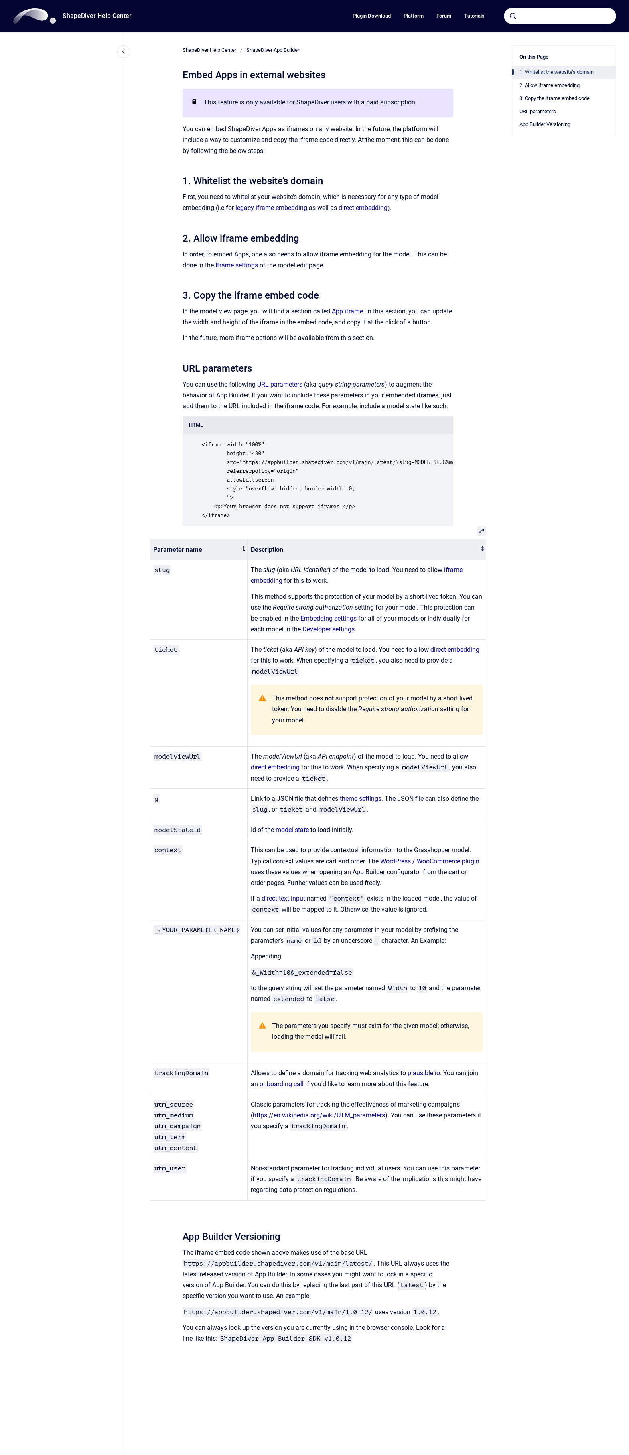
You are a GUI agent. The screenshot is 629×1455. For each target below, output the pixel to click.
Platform (414, 16)
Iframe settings (236, 265)
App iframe (347, 311)
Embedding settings (328, 618)
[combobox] (560, 16)
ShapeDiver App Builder (272, 50)
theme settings (360, 798)
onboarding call (282, 1084)
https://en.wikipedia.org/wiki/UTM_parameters (319, 1115)
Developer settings (328, 629)
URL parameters (279, 384)
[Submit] (513, 16)
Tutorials (474, 16)
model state (292, 830)
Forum (443, 16)
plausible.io (424, 1073)
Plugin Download (372, 16)
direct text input (283, 898)
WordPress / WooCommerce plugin (429, 861)
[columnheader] (199, 549)
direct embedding (363, 208)
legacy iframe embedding (271, 208)
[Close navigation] (123, 51)
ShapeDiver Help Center (97, 16)
